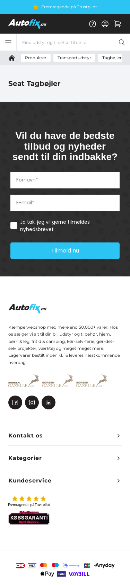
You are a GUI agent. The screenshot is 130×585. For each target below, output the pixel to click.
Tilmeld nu (65, 251)
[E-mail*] (65, 203)
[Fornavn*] (65, 180)
